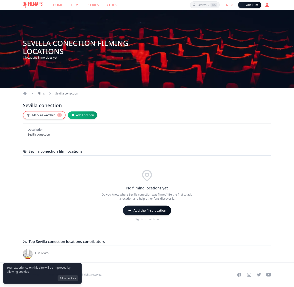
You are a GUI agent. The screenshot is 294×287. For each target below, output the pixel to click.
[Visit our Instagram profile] (249, 274)
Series (93, 5)
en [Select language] (229, 5)
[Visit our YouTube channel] (268, 274)
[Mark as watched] (44, 115)
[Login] (267, 4)
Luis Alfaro (42, 253)
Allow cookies (68, 278)
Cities (112, 5)
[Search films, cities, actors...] (205, 4)
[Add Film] (249, 5)
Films (75, 5)
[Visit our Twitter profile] (258, 274)
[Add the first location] (147, 210)
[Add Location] (82, 115)
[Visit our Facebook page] (239, 274)
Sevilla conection (66, 93)
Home (58, 5)
